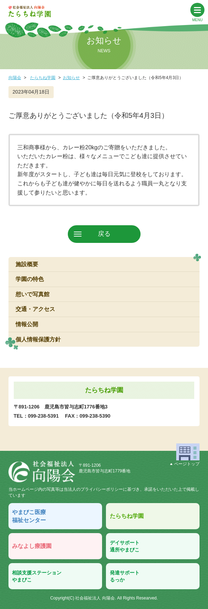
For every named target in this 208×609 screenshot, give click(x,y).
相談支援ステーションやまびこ (36, 576)
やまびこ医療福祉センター (29, 516)
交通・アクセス (35, 309)
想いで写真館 (32, 294)
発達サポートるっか (124, 576)
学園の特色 (30, 279)
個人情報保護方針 (38, 339)
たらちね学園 (42, 77)
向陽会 (14, 77)
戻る (104, 233)
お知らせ (71, 77)
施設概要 (27, 264)
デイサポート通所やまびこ (124, 546)
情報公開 (27, 324)
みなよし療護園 (32, 546)
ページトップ (185, 463)
